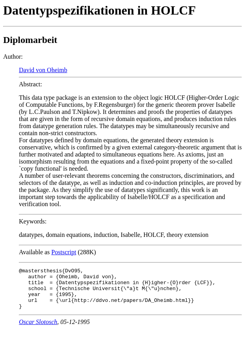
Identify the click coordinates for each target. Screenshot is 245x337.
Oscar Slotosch (38, 330)
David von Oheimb (43, 70)
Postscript (63, 252)
